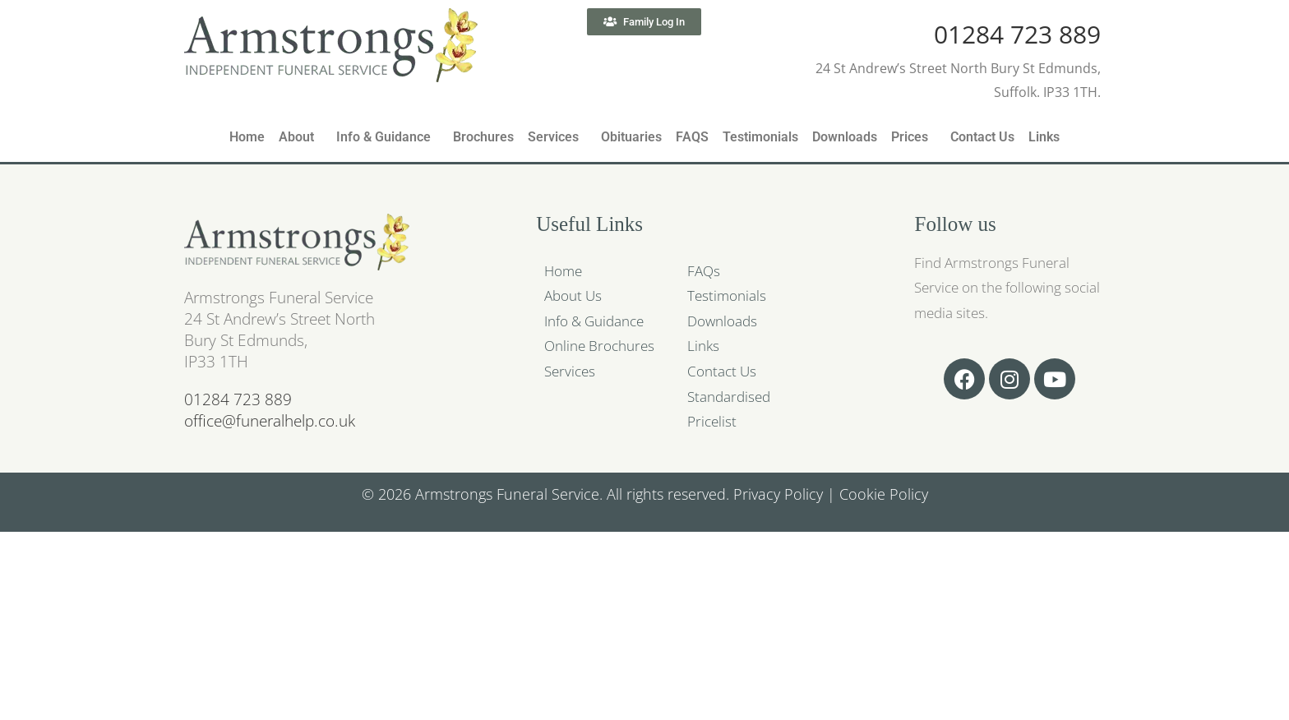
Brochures (483, 137)
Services (553, 137)
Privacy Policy (778, 494)
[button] (300, 137)
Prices (909, 137)
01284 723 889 (1017, 34)
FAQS (692, 137)
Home (247, 137)
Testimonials (760, 137)
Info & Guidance (383, 137)
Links (1044, 137)
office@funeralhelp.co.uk (269, 421)
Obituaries (631, 137)
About (296, 137)
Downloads (844, 137)
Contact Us (982, 137)
